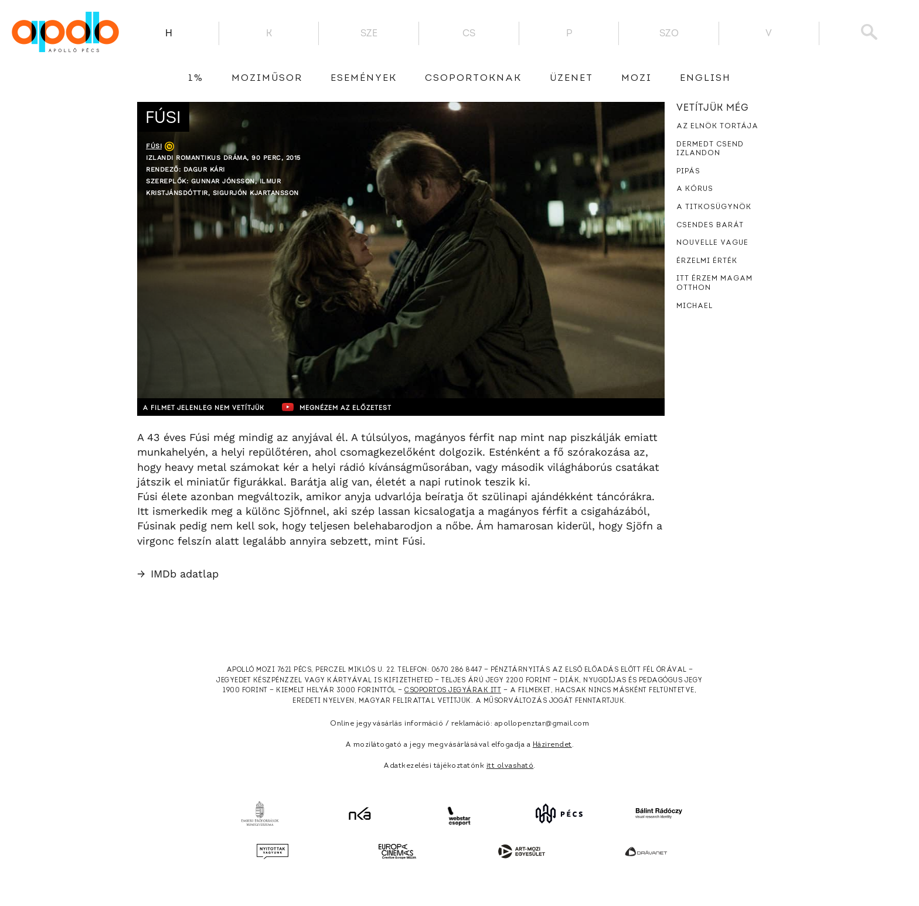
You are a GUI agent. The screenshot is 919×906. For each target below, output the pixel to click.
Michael (694, 306)
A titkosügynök (713, 207)
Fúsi (154, 146)
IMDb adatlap (178, 573)
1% (195, 78)
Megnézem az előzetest (365, 407)
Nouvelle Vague (712, 243)
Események (364, 78)
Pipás (688, 171)
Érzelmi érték (706, 261)
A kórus (694, 189)
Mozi (636, 78)
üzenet (571, 78)
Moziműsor (267, 78)
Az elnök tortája (717, 126)
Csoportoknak (473, 78)
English (705, 78)
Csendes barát (710, 225)
